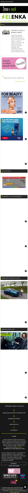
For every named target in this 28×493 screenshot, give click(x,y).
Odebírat (14, 463)
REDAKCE (19, 447)
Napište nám (11, 490)
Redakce (16, 490)
